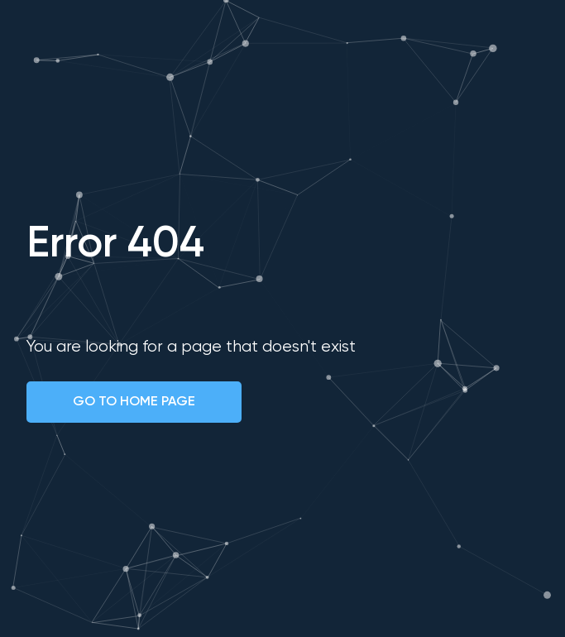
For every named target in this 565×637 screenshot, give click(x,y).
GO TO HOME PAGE (134, 402)
